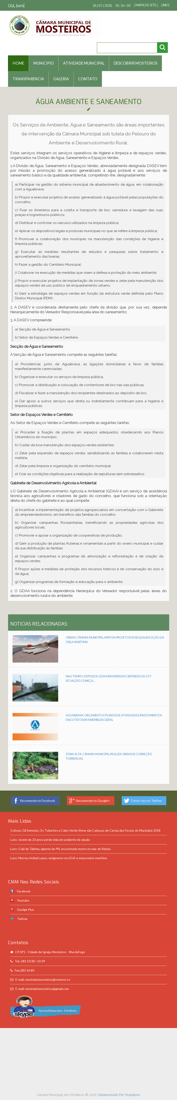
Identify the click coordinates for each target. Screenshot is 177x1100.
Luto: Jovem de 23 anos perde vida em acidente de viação (50, 839)
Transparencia (28, 78)
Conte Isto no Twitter (146, 800)
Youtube (23, 900)
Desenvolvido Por (111, 1095)
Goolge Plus (25, 909)
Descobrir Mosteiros (135, 63)
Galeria (61, 78)
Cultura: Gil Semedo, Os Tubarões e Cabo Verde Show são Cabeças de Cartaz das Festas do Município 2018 (85, 830)
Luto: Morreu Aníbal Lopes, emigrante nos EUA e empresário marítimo (58, 858)
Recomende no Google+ (93, 800)
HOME (18, 63)
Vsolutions (132, 1095)
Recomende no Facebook (37, 800)
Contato (87, 78)
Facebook (23, 891)
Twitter (22, 919)
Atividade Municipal (83, 63)
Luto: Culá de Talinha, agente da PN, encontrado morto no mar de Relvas (60, 849)
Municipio (43, 63)
